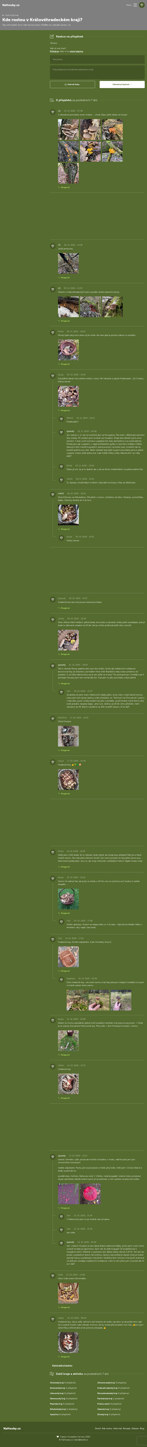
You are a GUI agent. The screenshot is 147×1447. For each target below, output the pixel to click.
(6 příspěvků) (109, 1404)
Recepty (126, 1428)
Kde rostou (107, 1428)
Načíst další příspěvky (62, 1365)
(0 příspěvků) (63, 1383)
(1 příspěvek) (63, 1388)
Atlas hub (117, 1428)
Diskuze (135, 1428)
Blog (142, 1428)
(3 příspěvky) (112, 1383)
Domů (98, 1428)
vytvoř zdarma (76, 51)
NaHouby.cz (11, 5)
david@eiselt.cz (81, 1440)
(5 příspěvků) (62, 1404)
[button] (135, 5)
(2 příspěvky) (64, 1409)
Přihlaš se (54, 51)
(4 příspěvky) (113, 1393)
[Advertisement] (23, 76)
